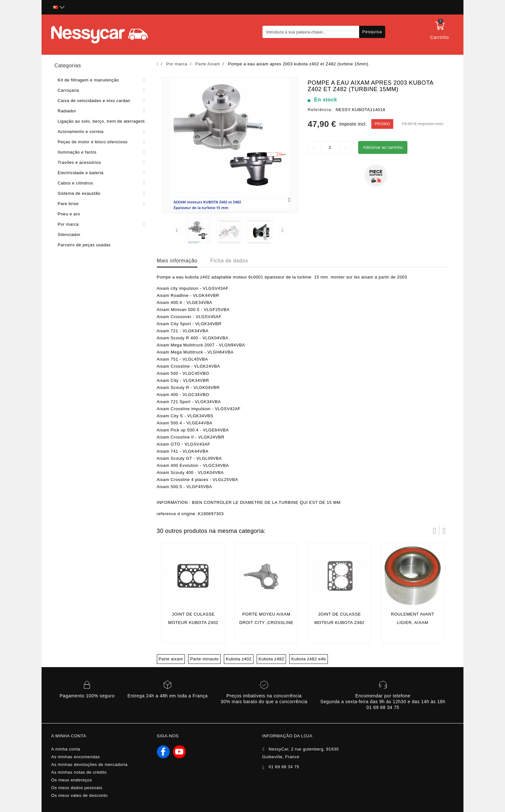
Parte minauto (204, 658)
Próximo (444, 530)
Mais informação (177, 260)
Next (283, 230)
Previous (177, 230)
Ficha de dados (229, 260)
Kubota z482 (271, 658)
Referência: (320, 109)
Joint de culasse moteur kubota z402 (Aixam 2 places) (193, 622)
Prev (434, 530)
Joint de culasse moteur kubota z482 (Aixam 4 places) (339, 622)
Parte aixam (171, 658)
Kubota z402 (239, 658)
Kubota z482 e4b (308, 658)
